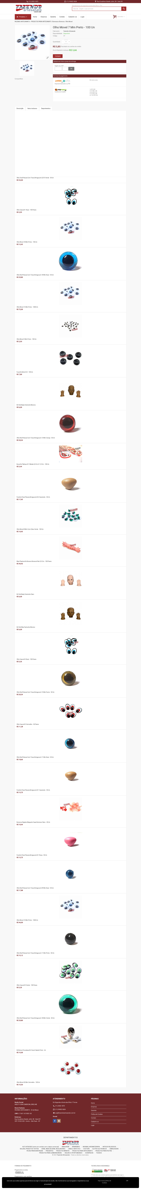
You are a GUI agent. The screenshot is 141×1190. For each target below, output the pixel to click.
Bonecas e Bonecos (58, 21)
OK (71, 69)
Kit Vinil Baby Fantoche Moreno (26, 405)
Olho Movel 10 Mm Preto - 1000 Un (27, 920)
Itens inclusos (32, 108)
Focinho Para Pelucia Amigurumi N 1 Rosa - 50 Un (32, 855)
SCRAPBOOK (89, 1153)
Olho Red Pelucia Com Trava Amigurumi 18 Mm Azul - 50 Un (35, 275)
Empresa (44, 17)
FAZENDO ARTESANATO (22, 21)
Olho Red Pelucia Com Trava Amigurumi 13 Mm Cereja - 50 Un (36, 438)
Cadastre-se (72, 17)
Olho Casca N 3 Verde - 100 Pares (27, 985)
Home (35, 17)
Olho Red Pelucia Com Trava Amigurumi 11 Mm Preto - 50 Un (35, 953)
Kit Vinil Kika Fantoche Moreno (26, 627)
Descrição (19, 108)
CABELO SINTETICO (74, 1149)
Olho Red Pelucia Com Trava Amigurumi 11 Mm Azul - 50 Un (35, 757)
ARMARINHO (76, 1147)
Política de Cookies (97, 1114)
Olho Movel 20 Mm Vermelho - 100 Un (28, 1082)
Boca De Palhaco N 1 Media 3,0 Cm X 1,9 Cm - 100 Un (33, 464)
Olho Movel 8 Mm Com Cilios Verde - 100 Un (30, 529)
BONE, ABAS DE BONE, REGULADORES (53, 1149)
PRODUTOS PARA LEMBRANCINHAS (50, 1153)
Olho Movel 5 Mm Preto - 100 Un (26, 339)
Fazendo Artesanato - (64, 1155)
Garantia (53, 17)
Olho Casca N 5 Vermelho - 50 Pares (28, 724)
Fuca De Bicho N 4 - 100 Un (25, 372)
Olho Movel (69, 21)
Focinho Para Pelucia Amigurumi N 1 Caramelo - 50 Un (33, 790)
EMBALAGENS (114, 1149)
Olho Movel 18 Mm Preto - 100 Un (27, 242)
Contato (62, 17)
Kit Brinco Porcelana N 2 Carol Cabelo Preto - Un (31, 1050)
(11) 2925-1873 (32, 1)
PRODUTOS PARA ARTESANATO (41, 21)
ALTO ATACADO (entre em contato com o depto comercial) (40, 1147)
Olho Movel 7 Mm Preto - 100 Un (74, 27)
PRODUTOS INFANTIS (62, 1151)
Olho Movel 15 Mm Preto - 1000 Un (27, 307)
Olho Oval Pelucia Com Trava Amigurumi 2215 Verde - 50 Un (35, 178)
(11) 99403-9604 (70, 1)
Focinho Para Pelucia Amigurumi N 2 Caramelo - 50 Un (33, 497)
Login (82, 17)
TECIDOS (99, 1153)
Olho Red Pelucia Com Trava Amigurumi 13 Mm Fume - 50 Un (35, 692)
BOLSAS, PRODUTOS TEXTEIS (29, 1149)
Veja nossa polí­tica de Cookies (104, 1182)
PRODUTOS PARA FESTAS (103, 1151)
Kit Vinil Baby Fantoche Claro (25, 594)
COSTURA (86, 1149)
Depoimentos (45, 108)
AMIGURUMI (65, 1147)
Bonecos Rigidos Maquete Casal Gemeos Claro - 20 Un (33, 822)
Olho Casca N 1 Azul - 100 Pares (26, 210)
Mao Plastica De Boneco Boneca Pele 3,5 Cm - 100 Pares (34, 561)
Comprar (58, 56)
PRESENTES (49, 1151)
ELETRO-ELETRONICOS (99, 1149)
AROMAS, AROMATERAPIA (91, 1147)
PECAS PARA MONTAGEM (35, 1151)
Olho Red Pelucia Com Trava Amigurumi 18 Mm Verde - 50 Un (36, 1018)
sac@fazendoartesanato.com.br (64, 1113)
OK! (127, 1180)
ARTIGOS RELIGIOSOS (109, 1147)
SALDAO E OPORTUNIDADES (73, 1153)
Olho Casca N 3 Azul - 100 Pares (26, 659)
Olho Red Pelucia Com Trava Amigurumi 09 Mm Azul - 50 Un (35, 888)
